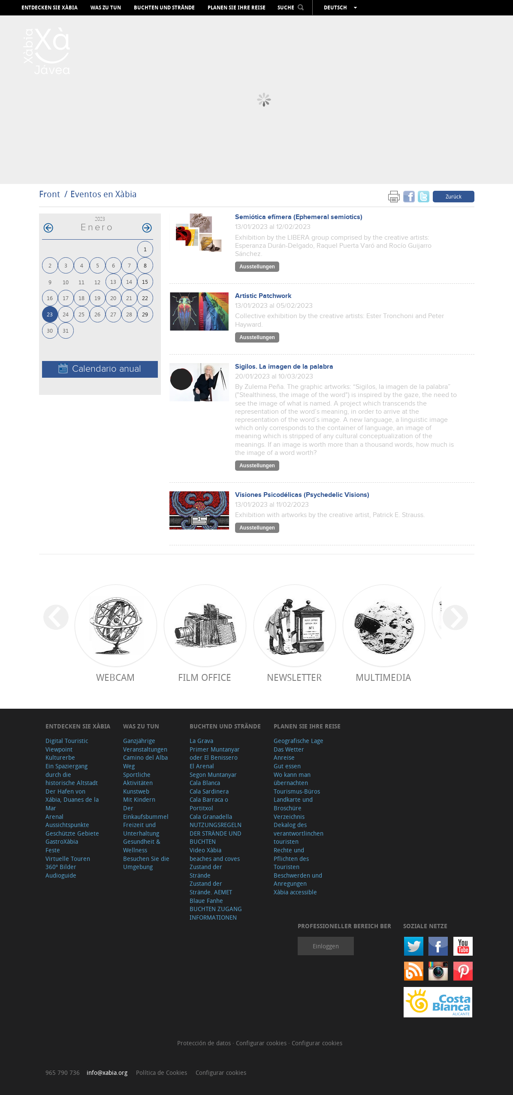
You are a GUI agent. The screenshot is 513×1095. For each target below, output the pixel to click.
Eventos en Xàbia (103, 194)
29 (145, 314)
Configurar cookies (262, 1043)
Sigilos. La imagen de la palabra (284, 367)
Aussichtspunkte (67, 825)
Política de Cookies (161, 1072)
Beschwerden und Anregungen (298, 879)
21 (129, 297)
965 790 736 (62, 1072)
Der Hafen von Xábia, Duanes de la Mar (72, 799)
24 (66, 314)
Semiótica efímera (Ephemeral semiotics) (298, 217)
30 (50, 330)
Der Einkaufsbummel (146, 812)
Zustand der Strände (206, 871)
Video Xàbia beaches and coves (215, 854)
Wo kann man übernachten (292, 778)
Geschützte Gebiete (72, 833)
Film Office (204, 677)
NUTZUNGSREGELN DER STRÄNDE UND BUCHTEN (215, 833)
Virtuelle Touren (67, 858)
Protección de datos (204, 1043)
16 (50, 297)
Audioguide (60, 875)
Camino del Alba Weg (145, 761)
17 (66, 297)
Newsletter (294, 677)
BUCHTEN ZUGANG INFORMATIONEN (216, 913)
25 (81, 314)
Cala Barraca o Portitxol (209, 803)
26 (97, 314)
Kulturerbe (60, 757)
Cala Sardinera (209, 791)
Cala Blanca (205, 783)
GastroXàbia (61, 841)
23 (50, 314)
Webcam (115, 677)
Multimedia (383, 677)
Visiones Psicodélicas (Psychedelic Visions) (302, 495)
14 (129, 281)
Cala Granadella (211, 816)
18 (81, 297)
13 (113, 281)
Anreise (284, 757)
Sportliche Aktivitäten (138, 778)
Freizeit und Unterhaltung (141, 829)
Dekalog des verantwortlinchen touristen (298, 833)
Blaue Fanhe (206, 900)
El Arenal (202, 766)
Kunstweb (136, 791)
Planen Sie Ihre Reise (237, 7)
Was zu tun (106, 7)
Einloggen (326, 946)
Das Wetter (289, 749)
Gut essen (287, 766)
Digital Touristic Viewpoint (66, 745)
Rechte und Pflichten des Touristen (291, 858)
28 (129, 314)
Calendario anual (99, 369)
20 (113, 297)
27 (113, 314)
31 (66, 330)
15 (145, 281)
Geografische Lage (298, 741)
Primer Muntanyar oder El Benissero (215, 753)
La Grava (201, 741)
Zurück (454, 196)
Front (49, 194)
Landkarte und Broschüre (293, 803)
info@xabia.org (107, 1072)
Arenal (54, 816)
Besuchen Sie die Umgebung (146, 862)
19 (97, 297)
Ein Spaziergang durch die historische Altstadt (71, 774)
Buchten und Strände (164, 7)
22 (145, 297)
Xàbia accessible (295, 892)
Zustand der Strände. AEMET (211, 887)
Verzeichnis (289, 816)
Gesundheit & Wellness (141, 845)
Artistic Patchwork (263, 296)
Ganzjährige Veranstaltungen (145, 745)
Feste (52, 850)
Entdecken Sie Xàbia (49, 7)
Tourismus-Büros (297, 791)
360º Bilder (60, 867)
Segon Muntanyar (213, 774)
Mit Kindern (139, 799)
